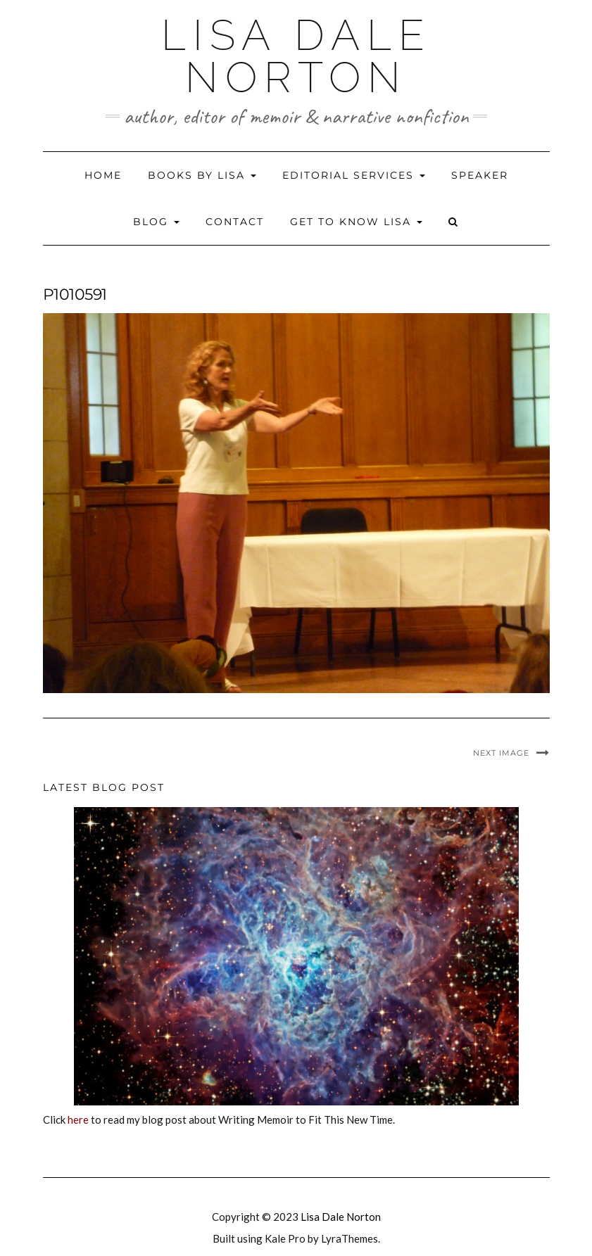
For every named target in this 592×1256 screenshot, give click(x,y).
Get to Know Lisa (356, 221)
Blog (156, 221)
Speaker (479, 175)
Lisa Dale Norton (296, 56)
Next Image (501, 753)
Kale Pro (285, 1238)
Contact (235, 221)
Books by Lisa (202, 175)
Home (103, 175)
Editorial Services (353, 175)
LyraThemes (349, 1238)
